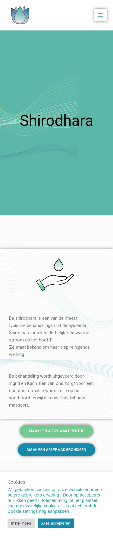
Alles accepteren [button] (55, 523)
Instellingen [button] (21, 523)
